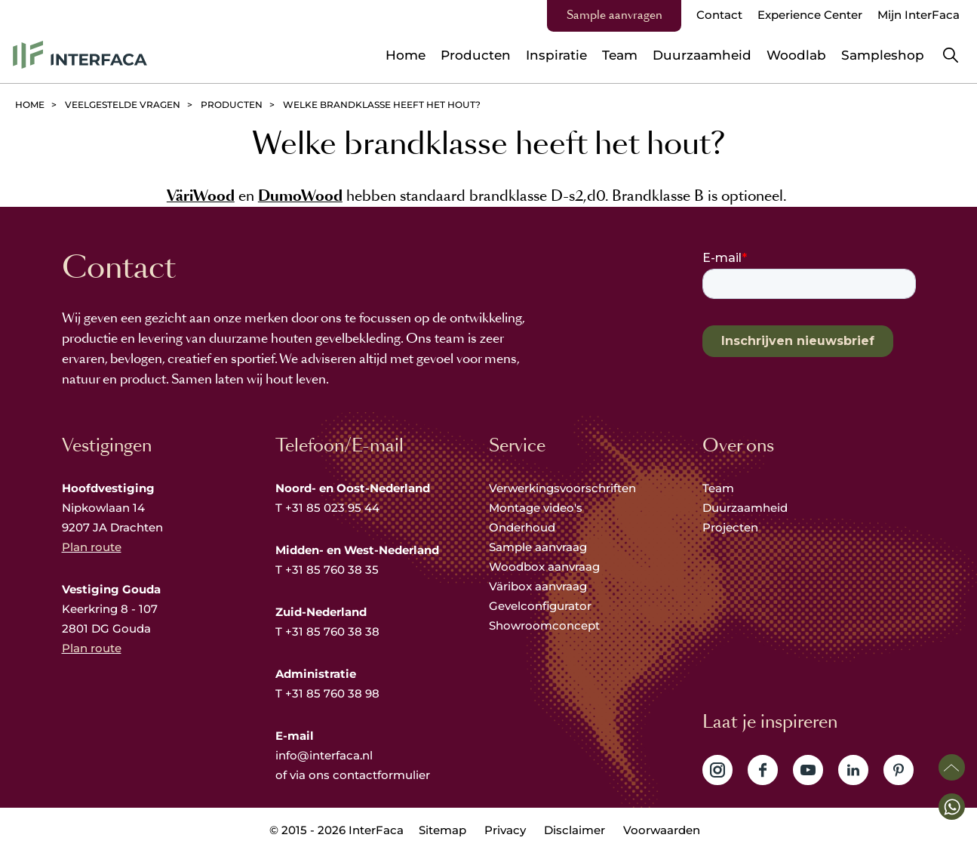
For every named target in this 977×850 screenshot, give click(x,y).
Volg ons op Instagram (717, 770)
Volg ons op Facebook (763, 770)
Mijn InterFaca (918, 15)
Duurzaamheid (745, 507)
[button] (952, 806)
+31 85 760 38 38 (332, 631)
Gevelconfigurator (540, 606)
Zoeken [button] (950, 55)
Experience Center (809, 15)
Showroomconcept (546, 625)
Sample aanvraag (538, 547)
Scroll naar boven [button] (952, 767)
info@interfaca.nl (324, 755)
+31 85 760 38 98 (332, 693)
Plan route (91, 547)
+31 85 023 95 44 (332, 507)
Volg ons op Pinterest (898, 770)
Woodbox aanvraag (544, 566)
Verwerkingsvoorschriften (562, 488)
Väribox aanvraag (538, 586)
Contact (719, 15)
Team (718, 488)
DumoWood (300, 196)
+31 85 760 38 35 (332, 569)
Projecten (730, 527)
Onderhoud (522, 527)
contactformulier (381, 775)
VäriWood (201, 196)
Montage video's (535, 507)
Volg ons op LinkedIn (853, 770)
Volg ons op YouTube (808, 770)
